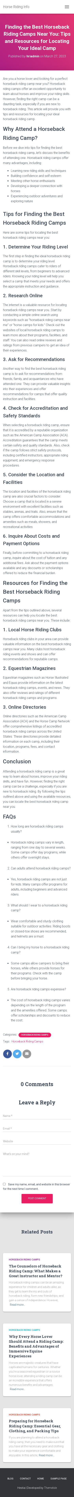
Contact (25, 1478)
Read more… (17, 1304)
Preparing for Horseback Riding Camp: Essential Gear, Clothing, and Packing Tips (35, 1426)
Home (40, 1478)
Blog (10, 1478)
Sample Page (59, 1478)
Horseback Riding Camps (34, 1035)
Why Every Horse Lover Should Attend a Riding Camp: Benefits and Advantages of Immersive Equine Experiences (36, 1346)
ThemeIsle (50, 1487)
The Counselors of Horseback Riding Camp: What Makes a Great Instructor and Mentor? (35, 1271)
